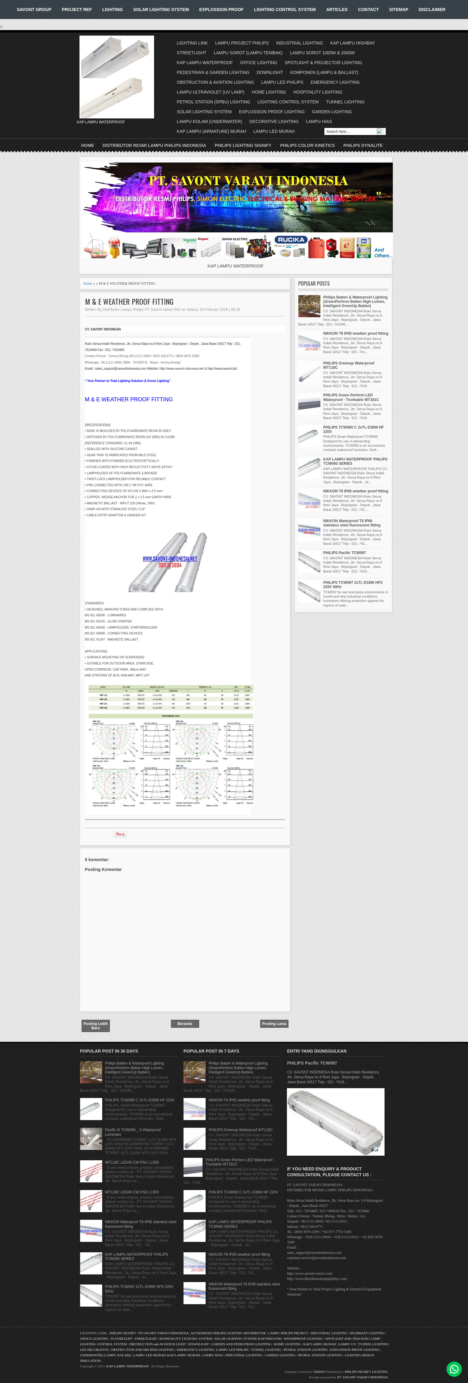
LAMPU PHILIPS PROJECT (288, 1333)
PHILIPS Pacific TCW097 (344, 553)
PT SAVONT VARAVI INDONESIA (163, 1333)
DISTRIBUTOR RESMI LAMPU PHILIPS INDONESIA (154, 145)
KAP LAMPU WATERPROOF (205, 62)
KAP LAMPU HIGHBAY (352, 42)
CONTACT (368, 9)
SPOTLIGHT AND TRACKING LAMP (352, 1338)
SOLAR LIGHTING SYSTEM (161, 9)
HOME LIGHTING (269, 92)
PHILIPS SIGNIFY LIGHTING (366, 1371)
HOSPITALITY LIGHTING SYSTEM (185, 1338)
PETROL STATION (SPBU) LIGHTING (213, 101)
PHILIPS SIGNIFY (123, 1333)
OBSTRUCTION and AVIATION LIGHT (157, 1344)
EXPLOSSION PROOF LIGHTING (272, 111)
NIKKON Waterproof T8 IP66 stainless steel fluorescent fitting (352, 523)
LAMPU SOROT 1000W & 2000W (322, 52)
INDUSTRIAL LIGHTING (299, 42)
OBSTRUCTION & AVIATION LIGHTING (215, 82)
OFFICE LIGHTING (258, 62)
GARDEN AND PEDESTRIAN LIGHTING (241, 1344)
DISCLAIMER (432, 9)
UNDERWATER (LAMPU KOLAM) (105, 1355)
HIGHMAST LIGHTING (367, 1333)
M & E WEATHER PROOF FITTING (129, 301)
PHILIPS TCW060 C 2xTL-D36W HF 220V (140, 1100)
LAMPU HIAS (319, 121)
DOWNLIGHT (270, 72)
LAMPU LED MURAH (274, 131)
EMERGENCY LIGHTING (335, 82)
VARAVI (319, 1371)
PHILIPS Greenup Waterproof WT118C (241, 1130)
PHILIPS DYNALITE (363, 145)
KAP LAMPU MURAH (319, 1344)
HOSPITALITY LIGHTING (317, 92)
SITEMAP (398, 9)
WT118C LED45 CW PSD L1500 (132, 1192)
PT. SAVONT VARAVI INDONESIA (362, 1377)
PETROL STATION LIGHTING (306, 1349)
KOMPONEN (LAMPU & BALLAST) (324, 72)
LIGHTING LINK (192, 42)
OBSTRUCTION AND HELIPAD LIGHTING (142, 1349)
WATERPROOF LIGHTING (303, 1338)
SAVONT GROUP (34, 9)
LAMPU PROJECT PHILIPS (242, 42)
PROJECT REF (77, 9)
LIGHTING (112, 9)
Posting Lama (274, 1024)
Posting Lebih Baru (95, 1026)
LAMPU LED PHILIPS (282, 82)
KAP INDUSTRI (269, 1338)
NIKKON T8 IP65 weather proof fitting (355, 333)
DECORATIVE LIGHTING (274, 121)
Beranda (184, 1024)
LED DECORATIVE (94, 1349)
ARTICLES (337, 9)
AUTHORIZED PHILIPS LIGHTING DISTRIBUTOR (228, 1333)
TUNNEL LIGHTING (345, 101)
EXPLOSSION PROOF (221, 9)
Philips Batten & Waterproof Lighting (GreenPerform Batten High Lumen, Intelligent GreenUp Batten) (355, 301)
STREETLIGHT (191, 52)
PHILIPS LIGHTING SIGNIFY (243, 145)
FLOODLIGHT (121, 1338)
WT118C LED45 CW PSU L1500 (132, 1162)
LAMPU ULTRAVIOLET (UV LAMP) (210, 92)
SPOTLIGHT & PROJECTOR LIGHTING (323, 62)
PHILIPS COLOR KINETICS (307, 145)
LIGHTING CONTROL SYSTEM (285, 9)
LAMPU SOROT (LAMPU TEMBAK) (248, 52)
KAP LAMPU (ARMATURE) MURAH (211, 131)
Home (87, 145)
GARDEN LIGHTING (332, 111)
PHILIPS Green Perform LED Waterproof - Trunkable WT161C (351, 397)
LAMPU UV (347, 1344)
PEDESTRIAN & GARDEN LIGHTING (213, 72)
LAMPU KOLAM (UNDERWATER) (209, 121)
